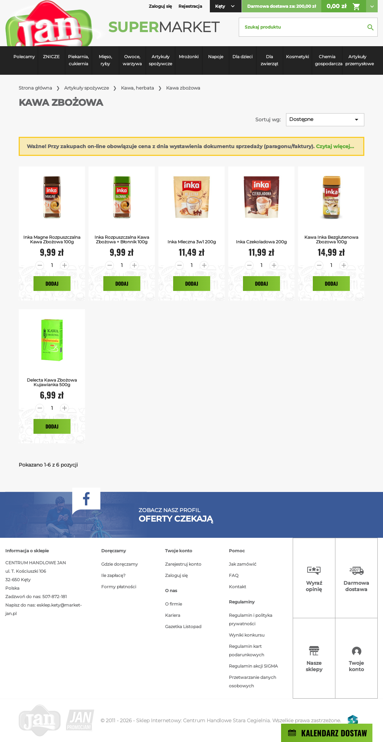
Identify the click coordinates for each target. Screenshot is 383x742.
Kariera (172, 615)
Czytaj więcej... (335, 146)
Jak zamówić (242, 564)
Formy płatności (118, 586)
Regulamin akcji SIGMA (253, 666)
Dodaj (52, 283)
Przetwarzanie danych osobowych (252, 681)
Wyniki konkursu (247, 635)
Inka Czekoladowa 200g (261, 241)
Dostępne (325, 119)
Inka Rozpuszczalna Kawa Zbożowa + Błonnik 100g (122, 239)
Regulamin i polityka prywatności (250, 619)
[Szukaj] (308, 27)
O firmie (173, 604)
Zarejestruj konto (183, 564)
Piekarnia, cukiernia (78, 60)
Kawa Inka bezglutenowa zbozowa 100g (331, 239)
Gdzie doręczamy (119, 564)
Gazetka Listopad (183, 626)
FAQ (233, 575)
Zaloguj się (176, 575)
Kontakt (237, 586)
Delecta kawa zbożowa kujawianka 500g (52, 382)
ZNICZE (51, 56)
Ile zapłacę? (113, 575)
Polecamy (24, 56)
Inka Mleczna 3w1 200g (192, 241)
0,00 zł (344, 6)
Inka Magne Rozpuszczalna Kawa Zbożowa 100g (51, 239)
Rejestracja (190, 6)
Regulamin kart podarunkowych (246, 650)
